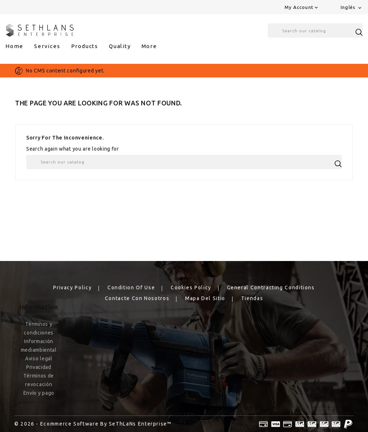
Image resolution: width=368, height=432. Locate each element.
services (47, 46)
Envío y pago (38, 393)
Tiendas (252, 298)
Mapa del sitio (205, 298)
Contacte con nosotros (137, 298)
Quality (120, 46)
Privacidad (38, 367)
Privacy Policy (72, 287)
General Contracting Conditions (271, 287)
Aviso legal (38, 358)
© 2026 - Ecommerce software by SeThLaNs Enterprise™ (93, 424)
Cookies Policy (191, 287)
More (149, 46)
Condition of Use (131, 287)
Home (14, 46)
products (84, 46)
